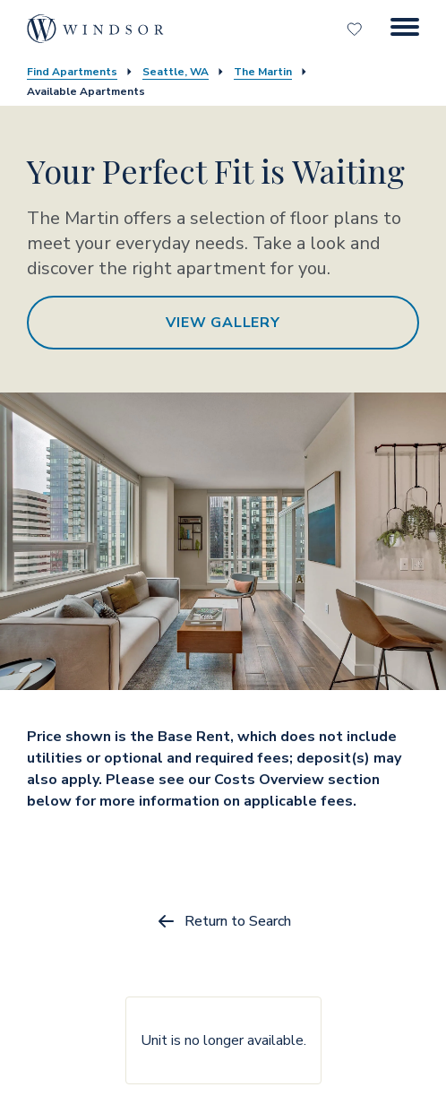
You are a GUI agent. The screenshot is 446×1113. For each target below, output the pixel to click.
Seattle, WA (175, 72)
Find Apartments (72, 72)
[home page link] (95, 28)
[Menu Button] (404, 28)
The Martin (263, 72)
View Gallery (223, 322)
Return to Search (223, 921)
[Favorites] (356, 28)
